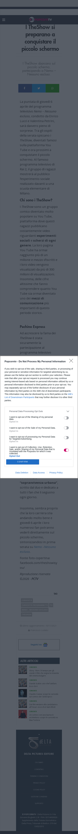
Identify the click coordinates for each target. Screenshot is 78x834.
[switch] (66, 417)
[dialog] (39, 417)
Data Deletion (21, 472)
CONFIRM (22, 462)
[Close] (72, 362)
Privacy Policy (56, 472)
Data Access (39, 472)
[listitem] (39, 411)
